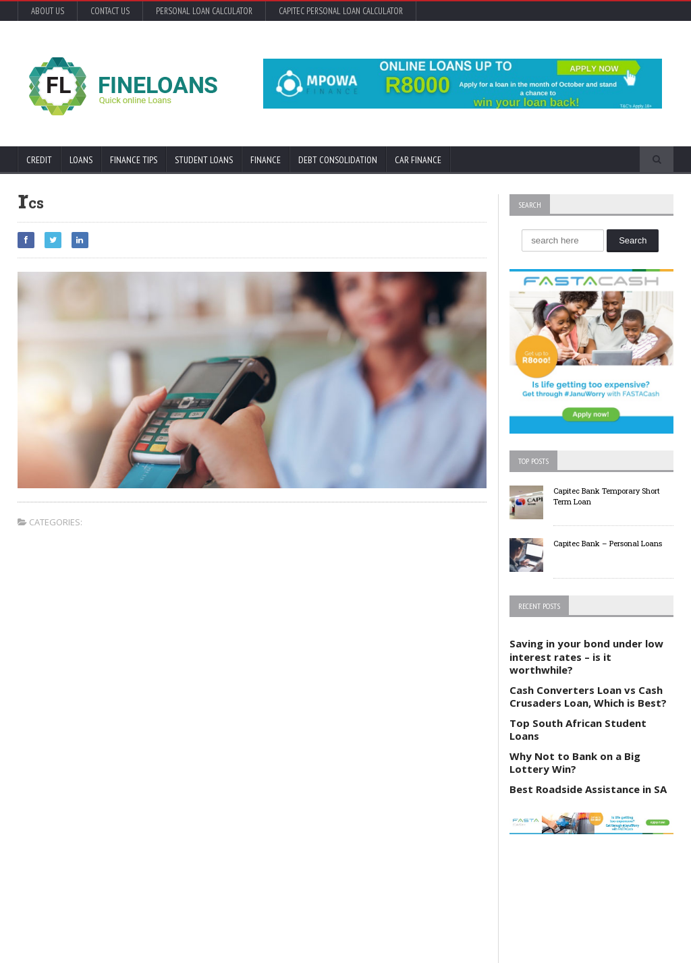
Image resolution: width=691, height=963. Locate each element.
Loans (81, 160)
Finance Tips (133, 160)
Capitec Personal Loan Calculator (341, 11)
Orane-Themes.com (93, 934)
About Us (47, 11)
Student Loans (204, 160)
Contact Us (110, 11)
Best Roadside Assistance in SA (588, 789)
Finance (265, 160)
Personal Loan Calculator (204, 11)
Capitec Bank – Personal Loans (607, 543)
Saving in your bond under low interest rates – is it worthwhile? (586, 656)
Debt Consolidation (337, 160)
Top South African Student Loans (577, 729)
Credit (39, 160)
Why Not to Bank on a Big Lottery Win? (574, 762)
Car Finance (418, 160)
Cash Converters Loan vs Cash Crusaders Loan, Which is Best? (588, 696)
